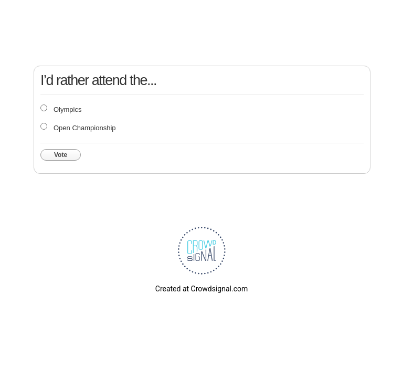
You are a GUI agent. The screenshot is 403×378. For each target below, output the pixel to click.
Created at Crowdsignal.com (201, 289)
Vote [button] (60, 155)
